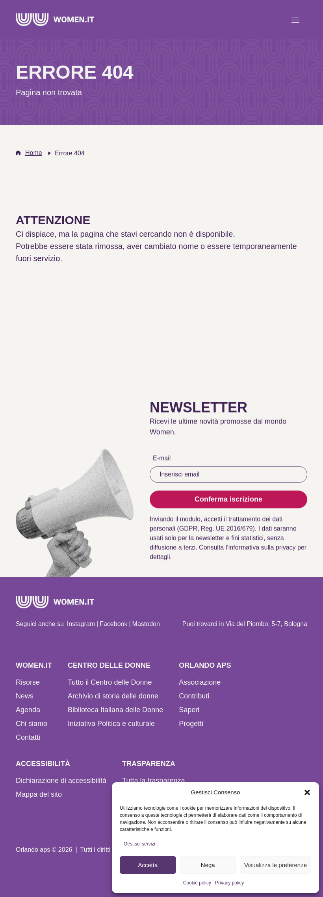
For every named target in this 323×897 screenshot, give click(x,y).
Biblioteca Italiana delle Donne (115, 710)
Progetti (191, 724)
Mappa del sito (39, 794)
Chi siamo (31, 724)
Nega (208, 865)
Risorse (28, 682)
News (24, 696)
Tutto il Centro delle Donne (110, 682)
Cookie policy (197, 883)
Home (33, 152)
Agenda (28, 710)
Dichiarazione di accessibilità (61, 781)
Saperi (189, 710)
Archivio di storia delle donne (113, 696)
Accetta (148, 865)
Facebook (113, 624)
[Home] (55, 19)
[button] (307, 792)
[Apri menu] (295, 19)
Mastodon (146, 624)
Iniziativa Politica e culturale (111, 724)
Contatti (28, 737)
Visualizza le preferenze (275, 865)
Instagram (81, 624)
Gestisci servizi (139, 844)
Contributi (194, 696)
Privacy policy (229, 883)
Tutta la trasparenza (153, 781)
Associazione (200, 682)
